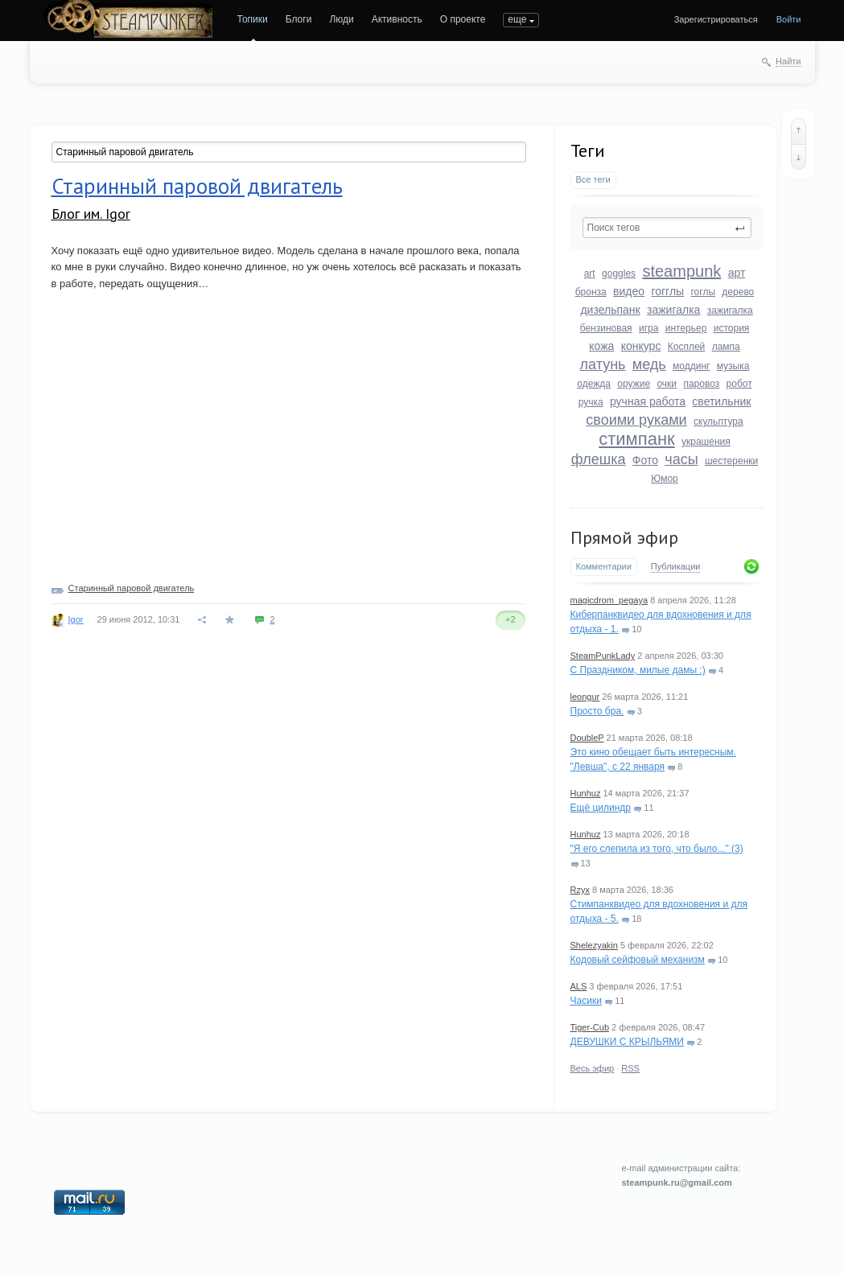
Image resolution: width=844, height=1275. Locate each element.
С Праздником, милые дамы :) (638, 670)
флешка (598, 459)
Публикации (676, 566)
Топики (252, 19)
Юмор (664, 478)
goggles (619, 273)
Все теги (593, 179)
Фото (645, 460)
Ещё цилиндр (600, 807)
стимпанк (636, 439)
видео (628, 291)
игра (648, 328)
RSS (630, 1068)
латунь (603, 364)
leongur (585, 696)
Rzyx (580, 890)
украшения (706, 441)
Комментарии (604, 566)
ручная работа (647, 401)
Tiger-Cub (590, 1027)
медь (649, 364)
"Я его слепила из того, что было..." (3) (656, 848)
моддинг (691, 366)
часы (681, 459)
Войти (788, 19)
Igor (76, 619)
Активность (397, 19)
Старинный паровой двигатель (197, 185)
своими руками (636, 420)
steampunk (681, 271)
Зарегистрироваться (716, 19)
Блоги (299, 19)
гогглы (667, 291)
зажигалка (673, 309)
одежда (594, 383)
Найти (788, 61)
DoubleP (587, 737)
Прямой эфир (624, 537)
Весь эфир (592, 1068)
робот (739, 383)
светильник (721, 401)
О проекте (463, 19)
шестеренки (731, 461)
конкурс (641, 345)
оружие (633, 383)
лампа (726, 346)
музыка (733, 366)
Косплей (687, 346)
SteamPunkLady (603, 655)
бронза (591, 292)
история (732, 328)
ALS (578, 986)
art (589, 273)
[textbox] (667, 227)
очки (667, 383)
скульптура (718, 421)
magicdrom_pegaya (609, 600)
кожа (601, 345)
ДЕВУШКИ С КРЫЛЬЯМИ (627, 1041)
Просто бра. (597, 711)
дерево (738, 292)
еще (517, 19)
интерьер (686, 328)
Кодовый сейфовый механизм (637, 959)
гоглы (702, 292)
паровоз (701, 383)
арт (737, 272)
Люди (341, 19)
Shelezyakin (594, 945)
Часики (586, 1000)
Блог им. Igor (90, 213)
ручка (590, 402)
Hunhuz (585, 793)
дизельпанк (610, 309)
